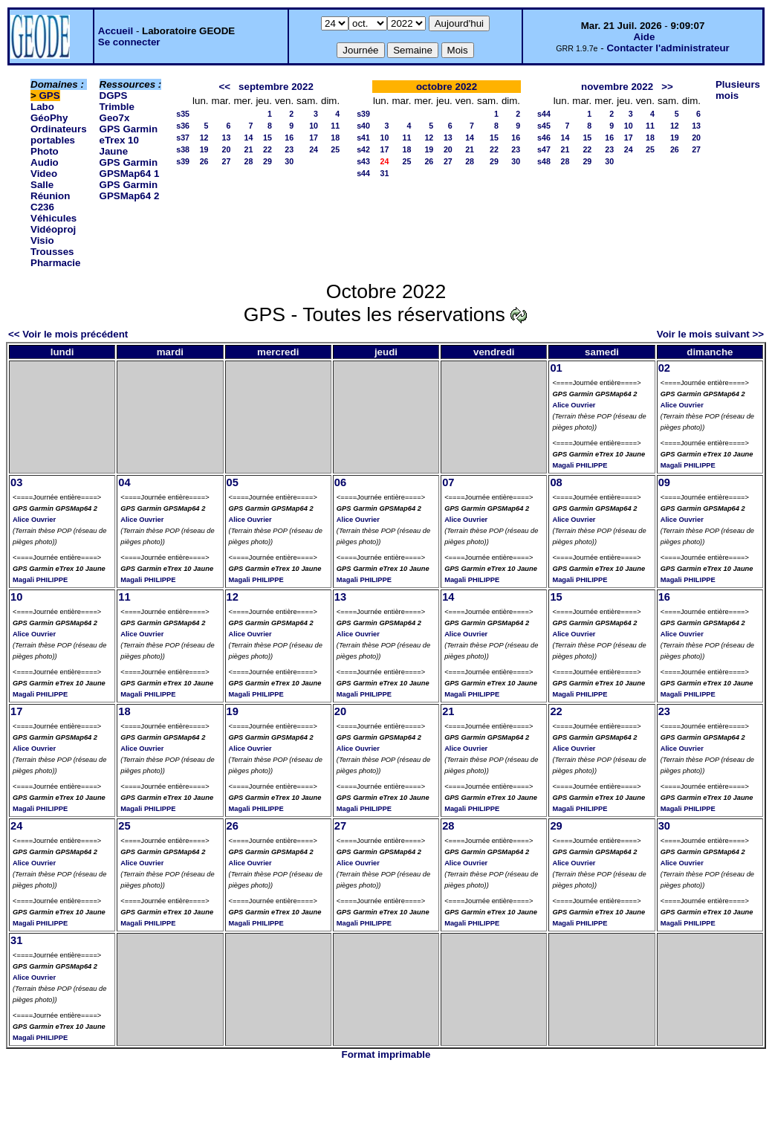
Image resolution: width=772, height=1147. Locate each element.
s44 (363, 173)
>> (667, 86)
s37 (182, 137)
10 (313, 125)
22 (267, 149)
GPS (49, 95)
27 (226, 161)
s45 (544, 125)
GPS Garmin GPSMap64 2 (130, 190)
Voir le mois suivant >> (710, 334)
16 (289, 137)
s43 (363, 161)
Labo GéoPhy (49, 112)
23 (289, 149)
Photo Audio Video (44, 162)
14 (248, 137)
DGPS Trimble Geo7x (117, 106)
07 (448, 482)
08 (556, 482)
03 (16, 482)
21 (248, 149)
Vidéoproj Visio (53, 235)
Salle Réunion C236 (50, 196)
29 (267, 161)
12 (204, 137)
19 (204, 149)
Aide (644, 36)
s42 (363, 149)
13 (226, 137)
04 (124, 482)
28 (248, 161)
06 (340, 482)
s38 (182, 149)
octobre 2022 (446, 86)
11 (335, 125)
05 (233, 482)
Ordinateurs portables (58, 134)
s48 (544, 161)
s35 (182, 113)
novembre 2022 (617, 86)
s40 (363, 125)
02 (664, 368)
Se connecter (129, 42)
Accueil (115, 30)
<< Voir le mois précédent (68, 334)
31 (384, 173)
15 (267, 137)
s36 (182, 125)
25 (335, 149)
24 (313, 149)
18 (335, 137)
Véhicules (53, 218)
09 (664, 482)
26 (204, 161)
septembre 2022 (276, 86)
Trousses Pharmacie (55, 257)
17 (313, 137)
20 (226, 149)
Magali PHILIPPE (579, 465)
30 (289, 161)
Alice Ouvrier (573, 405)
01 (556, 368)
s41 (363, 137)
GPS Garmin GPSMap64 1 (130, 168)
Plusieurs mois (738, 90)
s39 (182, 161)
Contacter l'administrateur (667, 48)
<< (224, 86)
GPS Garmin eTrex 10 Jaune (129, 140)
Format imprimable (386, 1054)
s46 (544, 137)
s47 (544, 149)
